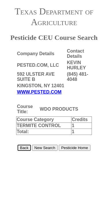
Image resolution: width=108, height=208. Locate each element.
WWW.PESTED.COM (39, 92)
